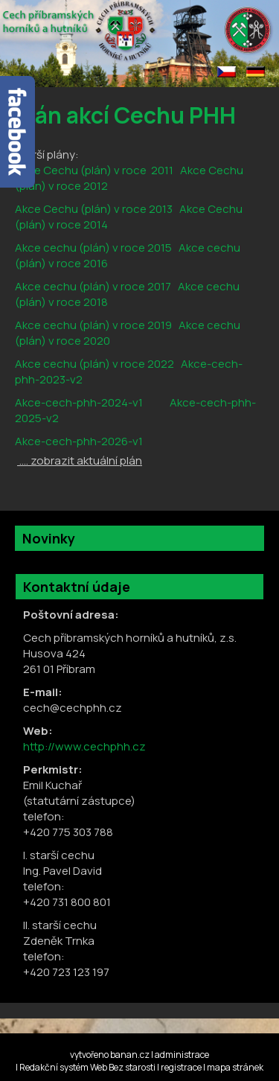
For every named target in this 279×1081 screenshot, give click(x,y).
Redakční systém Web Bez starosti (87, 1067)
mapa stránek (235, 1067)
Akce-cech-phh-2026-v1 (79, 441)
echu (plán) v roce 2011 (112, 170)
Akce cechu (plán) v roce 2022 (94, 364)
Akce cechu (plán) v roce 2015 (93, 247)
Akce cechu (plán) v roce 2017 (93, 286)
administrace (182, 1054)
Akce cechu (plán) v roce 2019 (93, 325)
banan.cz (130, 1054)
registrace (181, 1067)
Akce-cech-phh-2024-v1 (79, 402)
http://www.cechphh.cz (84, 746)
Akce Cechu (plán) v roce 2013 (94, 209)
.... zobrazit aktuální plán (79, 460)
